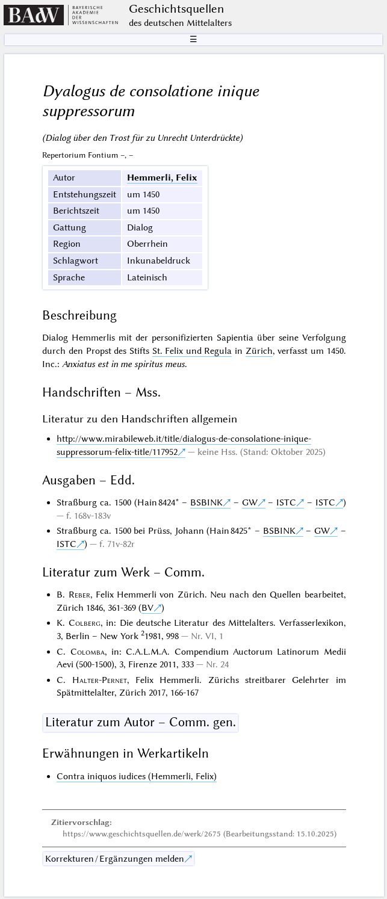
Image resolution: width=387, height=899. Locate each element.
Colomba (87, 651)
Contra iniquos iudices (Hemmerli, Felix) (137, 776)
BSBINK (206, 502)
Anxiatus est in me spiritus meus (123, 364)
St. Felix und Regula (192, 350)
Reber (79, 594)
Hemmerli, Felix (162, 177)
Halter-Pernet (99, 680)
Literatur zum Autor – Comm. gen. (140, 722)
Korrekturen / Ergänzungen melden (114, 858)
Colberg (85, 622)
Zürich (259, 350)
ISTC (286, 502)
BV (147, 607)
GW (250, 502)
